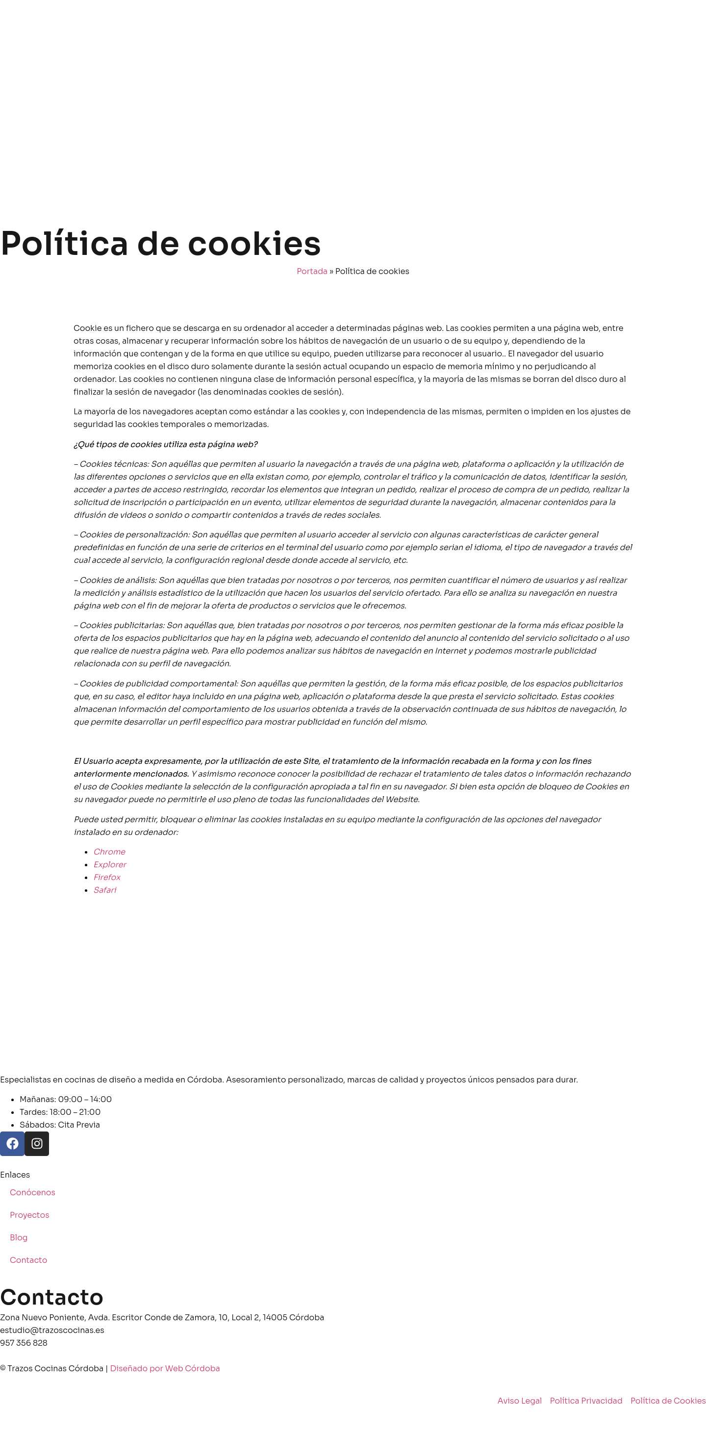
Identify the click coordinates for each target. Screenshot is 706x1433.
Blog (19, 1237)
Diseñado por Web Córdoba (165, 1368)
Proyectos (30, 1215)
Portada (312, 271)
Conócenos (32, 1192)
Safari (104, 890)
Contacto (28, 1260)
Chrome (109, 852)
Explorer (109, 864)
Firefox (106, 877)
